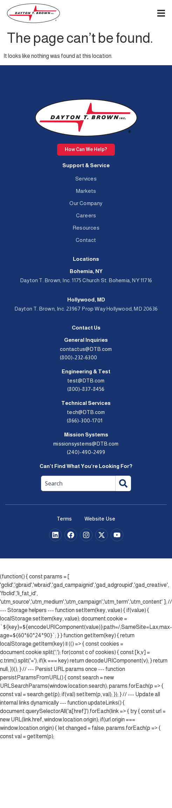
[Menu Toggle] (161, 13)
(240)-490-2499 (86, 452)
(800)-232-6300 (78, 357)
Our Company (85, 203)
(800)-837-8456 (85, 389)
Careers (86, 215)
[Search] (123, 483)
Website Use (99, 519)
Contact (86, 240)
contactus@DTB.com (86, 349)
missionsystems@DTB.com (85, 444)
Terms (64, 519)
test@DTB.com (85, 380)
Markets (86, 191)
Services (86, 179)
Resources (86, 228)
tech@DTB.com (86, 412)
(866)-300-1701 (84, 420)
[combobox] (78, 483)
